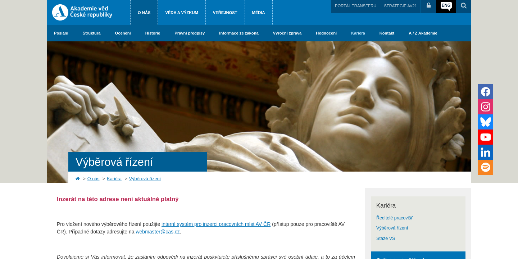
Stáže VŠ (385, 238)
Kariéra (358, 33)
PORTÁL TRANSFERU (355, 6)
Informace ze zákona (238, 33)
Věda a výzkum (181, 12)
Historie (152, 33)
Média (258, 12)
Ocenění (123, 33)
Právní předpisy (189, 33)
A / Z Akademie (423, 33)
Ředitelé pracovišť (394, 218)
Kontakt (387, 33)
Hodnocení (326, 33)
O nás (144, 12)
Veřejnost (225, 12)
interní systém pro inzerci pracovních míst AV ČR (216, 224)
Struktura (92, 33)
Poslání (61, 33)
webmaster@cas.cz (158, 232)
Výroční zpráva (287, 33)
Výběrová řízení (145, 178)
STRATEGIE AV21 (400, 6)
